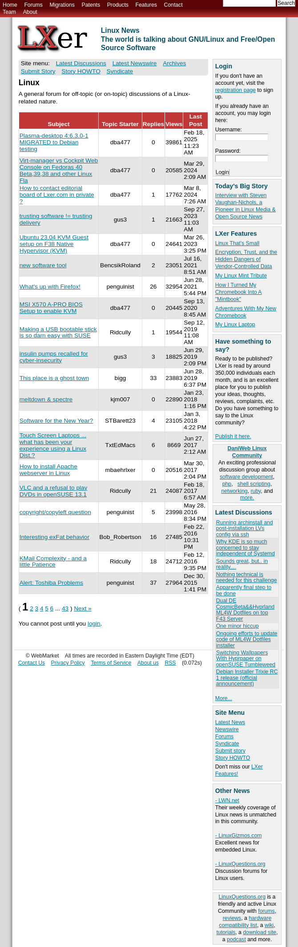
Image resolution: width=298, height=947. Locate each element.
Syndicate (227, 744)
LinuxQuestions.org (242, 897)
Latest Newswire (135, 63)
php (226, 484)
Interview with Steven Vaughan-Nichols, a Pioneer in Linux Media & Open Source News (245, 206)
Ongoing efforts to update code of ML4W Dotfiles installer (247, 639)
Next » (82, 608)
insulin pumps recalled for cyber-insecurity (54, 357)
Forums (33, 5)
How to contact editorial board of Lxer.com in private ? (57, 195)
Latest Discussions (81, 63)
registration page (235, 90)
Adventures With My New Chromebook (245, 312)
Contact (173, 5)
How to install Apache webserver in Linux (48, 469)
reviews (232, 918)
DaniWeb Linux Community (246, 452)
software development (246, 477)
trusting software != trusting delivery (56, 219)
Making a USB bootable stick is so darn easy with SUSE (58, 332)
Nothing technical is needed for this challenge (246, 577)
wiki (269, 925)
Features (146, 5)
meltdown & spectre (46, 399)
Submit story (230, 751)
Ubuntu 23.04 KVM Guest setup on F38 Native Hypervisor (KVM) (54, 244)
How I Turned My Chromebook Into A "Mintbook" (238, 292)
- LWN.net (227, 800)
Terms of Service (111, 663)
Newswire (227, 729)
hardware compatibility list (245, 921)
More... (223, 698)
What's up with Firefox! (50, 286)
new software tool (43, 265)
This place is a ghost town (54, 378)
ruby (255, 491)
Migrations (61, 5)
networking (234, 491)
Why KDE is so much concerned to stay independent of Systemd (245, 548)
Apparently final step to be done (243, 590)
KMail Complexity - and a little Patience (53, 561)
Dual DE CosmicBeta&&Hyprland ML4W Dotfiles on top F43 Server (245, 610)
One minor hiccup (237, 626)
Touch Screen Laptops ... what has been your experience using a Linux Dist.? (53, 445)
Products (118, 5)
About (30, 12)
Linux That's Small (237, 243)
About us (148, 663)
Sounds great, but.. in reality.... (242, 564)
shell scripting (254, 484)
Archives (174, 63)
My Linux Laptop (235, 324)
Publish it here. (233, 436)
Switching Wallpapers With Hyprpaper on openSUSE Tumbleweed (245, 659)
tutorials (225, 932)
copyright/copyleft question (55, 512)
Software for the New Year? (56, 420)
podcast (236, 939)
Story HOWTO (232, 758)
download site (259, 932)
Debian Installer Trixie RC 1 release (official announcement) (247, 678)
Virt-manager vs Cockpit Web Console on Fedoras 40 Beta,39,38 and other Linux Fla (59, 170)
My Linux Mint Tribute (241, 276)
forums (266, 911)
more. (247, 498)
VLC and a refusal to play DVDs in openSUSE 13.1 (54, 491)
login (94, 623)
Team (9, 12)
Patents (91, 5)
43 (65, 608)
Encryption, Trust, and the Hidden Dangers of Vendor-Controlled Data (246, 259)
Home (10, 5)
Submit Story (38, 71)
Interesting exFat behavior (54, 537)
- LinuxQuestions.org (240, 864)
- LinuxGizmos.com (238, 835)
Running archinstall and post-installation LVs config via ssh (244, 528)
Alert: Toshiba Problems (51, 582)
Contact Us (31, 663)
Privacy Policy (68, 663)
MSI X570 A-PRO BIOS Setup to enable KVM (51, 307)
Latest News (230, 722)
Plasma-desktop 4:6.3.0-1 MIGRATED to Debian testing (54, 142)
